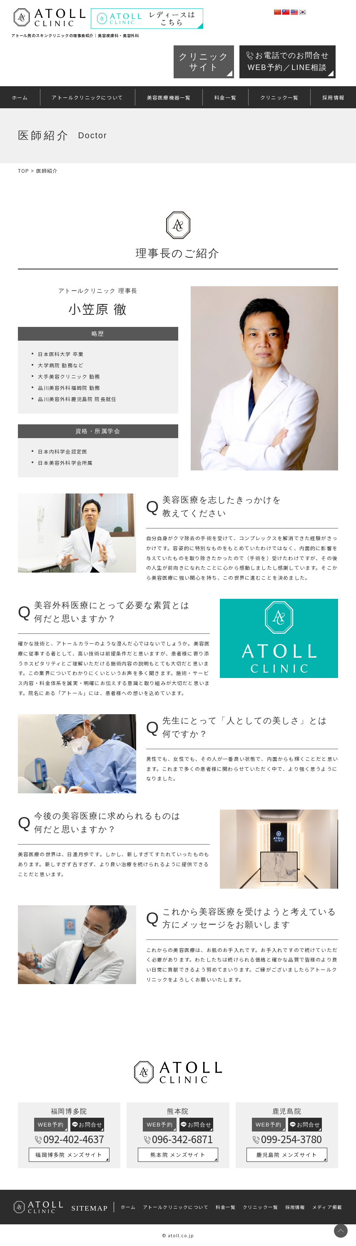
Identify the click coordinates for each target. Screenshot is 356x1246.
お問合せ (87, 1124)
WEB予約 (51, 1124)
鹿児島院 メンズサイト (287, 1155)
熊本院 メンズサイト (178, 1155)
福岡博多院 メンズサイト (68, 1155)
